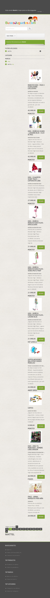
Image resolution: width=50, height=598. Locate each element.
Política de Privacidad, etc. (14, 552)
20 (34, 529)
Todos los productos (12, 567)
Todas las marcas (12, 579)
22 (40, 529)
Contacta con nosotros (13, 555)
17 (23, 529)
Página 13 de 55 (10, 527)
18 (27, 529)
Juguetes (21, 20)
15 (17, 529)
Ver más (41, 111)
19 (30, 529)
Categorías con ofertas (13, 588)
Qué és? (9, 550)
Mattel (10, 51)
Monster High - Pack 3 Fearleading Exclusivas (36, 86)
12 (7, 529)
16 (20, 529)
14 (13, 529)
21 (37, 529)
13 (10, 529)
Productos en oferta (12, 564)
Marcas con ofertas (12, 576)
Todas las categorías (12, 591)
